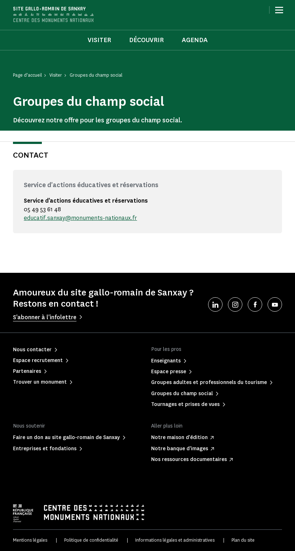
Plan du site (243, 540)
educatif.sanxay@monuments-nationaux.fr (80, 218)
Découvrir (146, 40)
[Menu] (279, 10)
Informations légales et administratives (175, 540)
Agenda (195, 40)
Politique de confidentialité (91, 540)
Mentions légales (30, 540)
